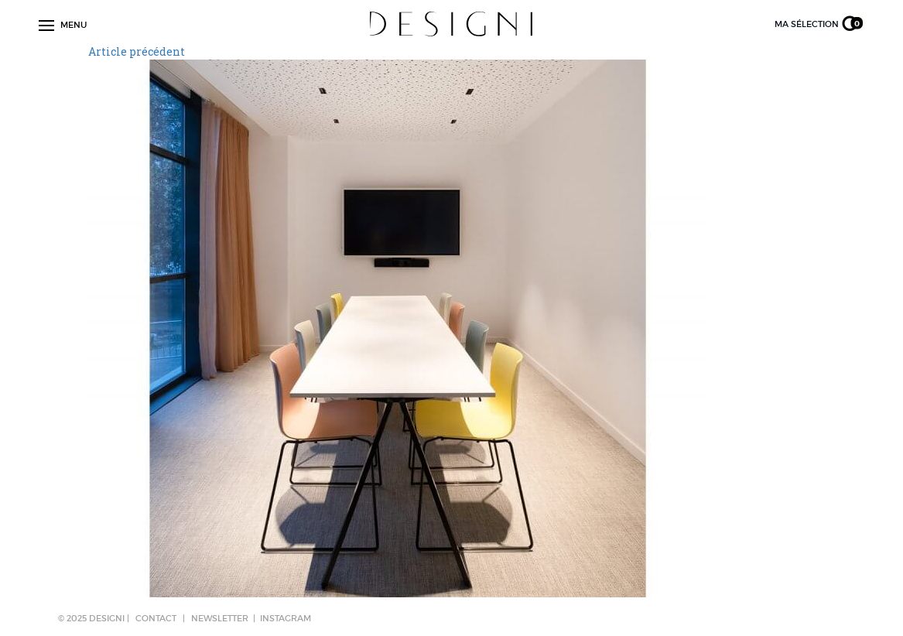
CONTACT (155, 618)
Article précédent (136, 51)
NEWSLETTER (219, 618)
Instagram (285, 618)
